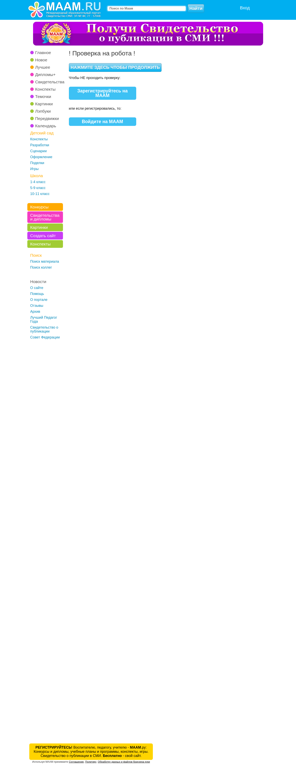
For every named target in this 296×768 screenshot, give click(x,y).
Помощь (37, 294)
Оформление (41, 157)
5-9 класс (38, 188)
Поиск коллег (41, 267)
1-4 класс (38, 182)
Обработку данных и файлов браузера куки (124, 761)
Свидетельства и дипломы (45, 217)
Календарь (45, 126)
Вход (245, 7)
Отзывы (36, 306)
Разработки (39, 145)
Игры (34, 169)
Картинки (44, 104)
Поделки (37, 163)
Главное (43, 52)
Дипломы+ (45, 74)
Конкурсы (39, 207)
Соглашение (76, 761)
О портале (39, 300)
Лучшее (42, 67)
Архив (35, 312)
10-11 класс (40, 194)
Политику (90, 761)
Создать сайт (43, 235)
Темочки (43, 96)
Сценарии (38, 151)
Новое (41, 60)
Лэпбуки (43, 111)
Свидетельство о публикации (44, 329)
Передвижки (47, 118)
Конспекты (45, 89)
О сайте (36, 288)
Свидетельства (50, 82)
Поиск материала (44, 261)
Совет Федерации (45, 337)
